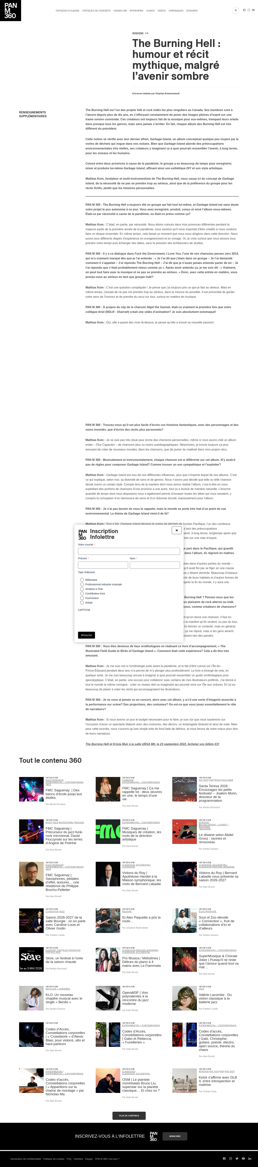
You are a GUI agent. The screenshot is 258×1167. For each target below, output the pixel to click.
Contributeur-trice (95, 593)
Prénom (83, 558)
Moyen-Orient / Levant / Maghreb (214, 826)
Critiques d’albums (67, 10)
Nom (133, 558)
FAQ (69, 1159)
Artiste (89, 602)
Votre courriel (86, 544)
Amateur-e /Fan (94, 589)
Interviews (136, 10)
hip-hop (203, 780)
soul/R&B (227, 780)
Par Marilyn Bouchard (209, 807)
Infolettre (78, 1159)
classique (128, 867)
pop (211, 780)
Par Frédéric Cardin (55, 935)
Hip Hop (214, 1072)
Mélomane (91, 579)
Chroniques (176, 10)
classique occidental (136, 865)
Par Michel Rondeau (56, 804)
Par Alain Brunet (130, 806)
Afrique (204, 823)
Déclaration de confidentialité (26, 1159)
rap (222, 1072)
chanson (127, 780)
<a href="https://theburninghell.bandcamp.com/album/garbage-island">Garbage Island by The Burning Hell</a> (51, 192)
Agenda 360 (120, 10)
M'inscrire (174, 1136)
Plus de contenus (129, 1116)
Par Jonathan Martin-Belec (135, 928)
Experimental (54, 1072)
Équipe (89, 1159)
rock (218, 780)
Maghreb (205, 829)
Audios (150, 10)
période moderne (224, 867)
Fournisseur (92, 598)
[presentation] (105, 620)
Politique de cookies (53, 1159)
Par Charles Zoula (208, 1091)
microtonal (66, 823)
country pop (54, 950)
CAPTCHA (84, 609)
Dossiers (192, 10)
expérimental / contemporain (64, 782)
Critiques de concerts (96, 10)
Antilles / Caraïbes (58, 989)
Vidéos (162, 10)
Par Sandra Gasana (208, 849)
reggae (79, 823)
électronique (54, 780)
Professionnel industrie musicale (103, 584)
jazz (48, 785)
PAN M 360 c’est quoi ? (107, 1159)
